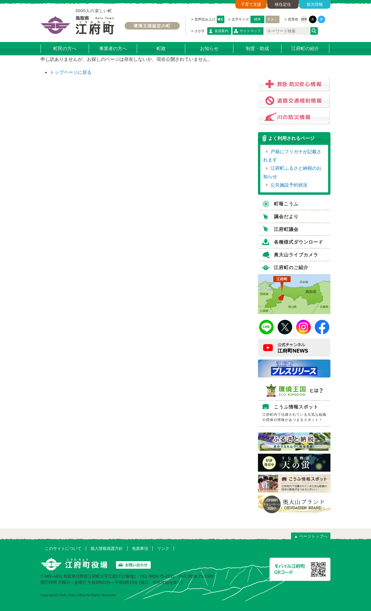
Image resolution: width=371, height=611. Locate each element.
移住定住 (283, 4)
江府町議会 (286, 229)
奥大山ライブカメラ (296, 254)
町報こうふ (286, 203)
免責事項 (140, 548)
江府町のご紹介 (291, 267)
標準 (257, 19)
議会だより (286, 216)
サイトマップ (250, 31)
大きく (272, 19)
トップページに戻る (71, 72)
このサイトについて (63, 548)
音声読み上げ (220, 19)
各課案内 (221, 31)
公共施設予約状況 (289, 185)
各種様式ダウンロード (298, 242)
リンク (163, 548)
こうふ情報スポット (295, 414)
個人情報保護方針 (106, 548)
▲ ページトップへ (311, 536)
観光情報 (315, 4)
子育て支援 (251, 4)
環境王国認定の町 (152, 25)
